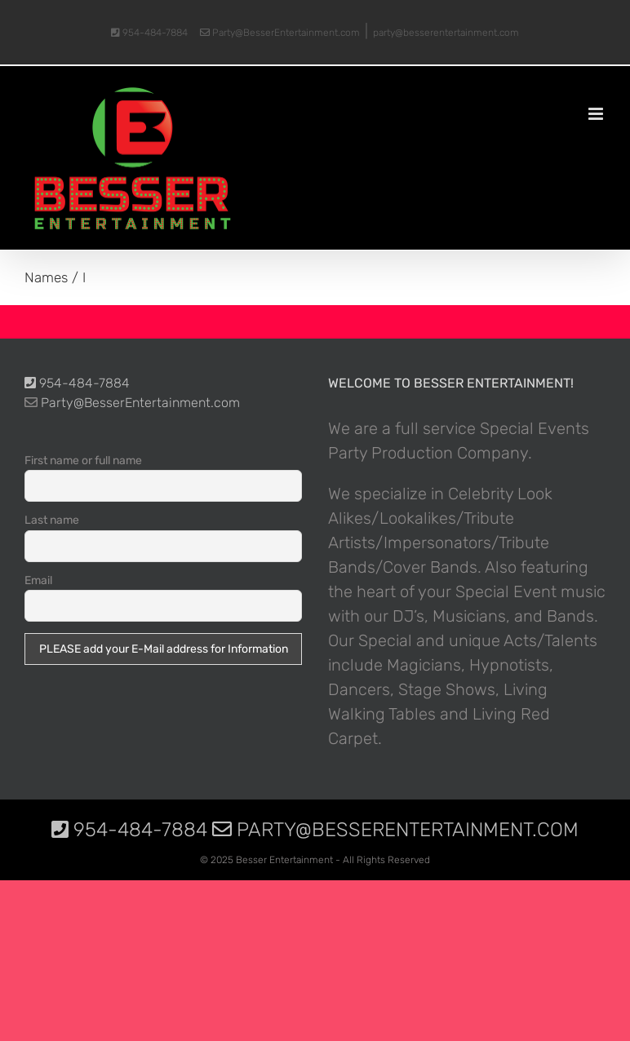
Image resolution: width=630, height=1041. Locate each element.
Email (38, 580)
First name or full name (83, 460)
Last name (51, 520)
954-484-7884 (149, 32)
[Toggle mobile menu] (597, 113)
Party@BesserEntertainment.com (280, 32)
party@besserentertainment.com (446, 32)
